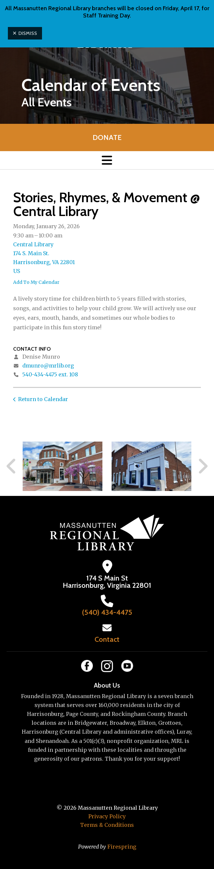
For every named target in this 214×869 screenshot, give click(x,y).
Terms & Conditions (107, 825)
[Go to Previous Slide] (11, 466)
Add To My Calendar (36, 282)
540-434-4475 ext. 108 (50, 374)
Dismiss (25, 33)
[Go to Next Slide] (203, 466)
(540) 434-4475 (107, 612)
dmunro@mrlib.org (48, 365)
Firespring (121, 846)
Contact (107, 639)
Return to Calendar (43, 399)
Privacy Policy (107, 816)
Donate (107, 137)
